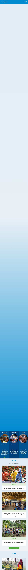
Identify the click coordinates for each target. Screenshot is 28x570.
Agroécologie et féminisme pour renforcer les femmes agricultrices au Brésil (14, 543)
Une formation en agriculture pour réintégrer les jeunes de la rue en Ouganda (14, 515)
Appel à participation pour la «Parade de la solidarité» (14, 488)
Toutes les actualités (14, 548)
